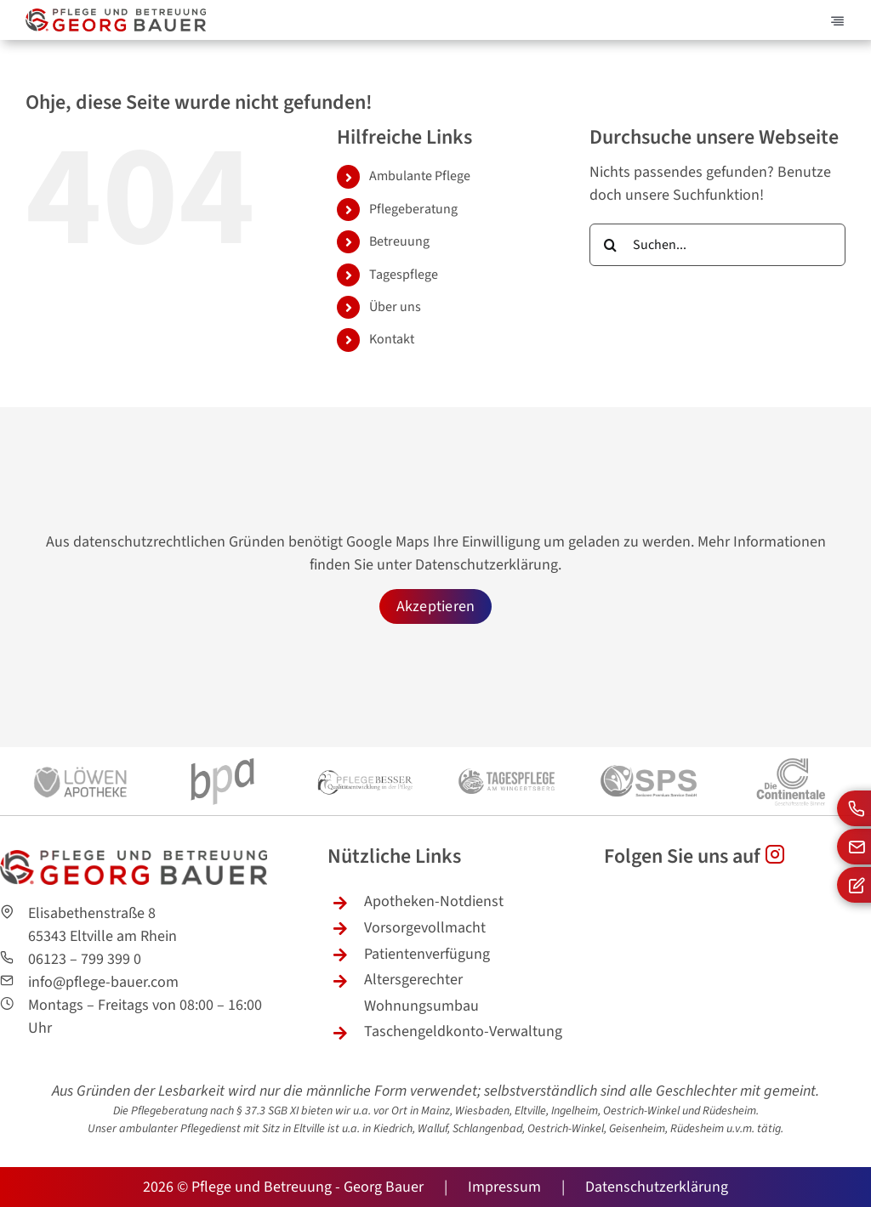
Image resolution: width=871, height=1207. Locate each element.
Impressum (504, 1187)
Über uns (395, 307)
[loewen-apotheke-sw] (80, 754)
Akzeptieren (435, 606)
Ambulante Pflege (419, 176)
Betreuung (399, 241)
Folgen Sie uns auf (694, 856)
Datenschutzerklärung (486, 564)
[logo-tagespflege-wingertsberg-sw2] (506, 754)
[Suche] (610, 245)
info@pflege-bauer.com (103, 982)
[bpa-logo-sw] (222, 754)
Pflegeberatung (413, 209)
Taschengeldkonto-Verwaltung (463, 1031)
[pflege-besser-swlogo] (364, 754)
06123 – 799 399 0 (84, 959)
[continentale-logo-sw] (790, 754)
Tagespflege (403, 274)
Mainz (435, 1110)
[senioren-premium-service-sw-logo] (648, 754)
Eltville (309, 1128)
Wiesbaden (482, 1110)
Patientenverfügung (427, 954)
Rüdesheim (729, 1110)
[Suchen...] (717, 245)
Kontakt (391, 339)
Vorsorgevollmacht (425, 927)
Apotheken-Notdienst (434, 901)
